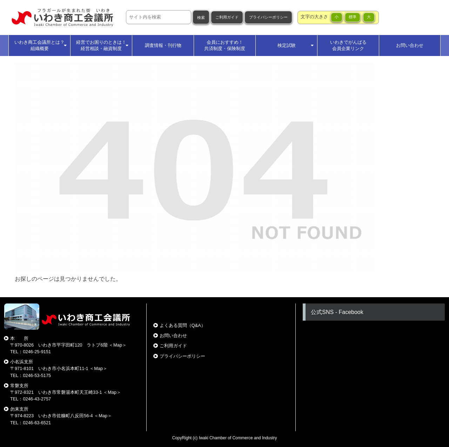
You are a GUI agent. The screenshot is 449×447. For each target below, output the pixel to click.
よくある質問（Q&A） (183, 325)
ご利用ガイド (227, 17)
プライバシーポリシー (268, 17)
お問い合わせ (173, 335)
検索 (201, 17)
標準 (352, 17)
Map (117, 345)
